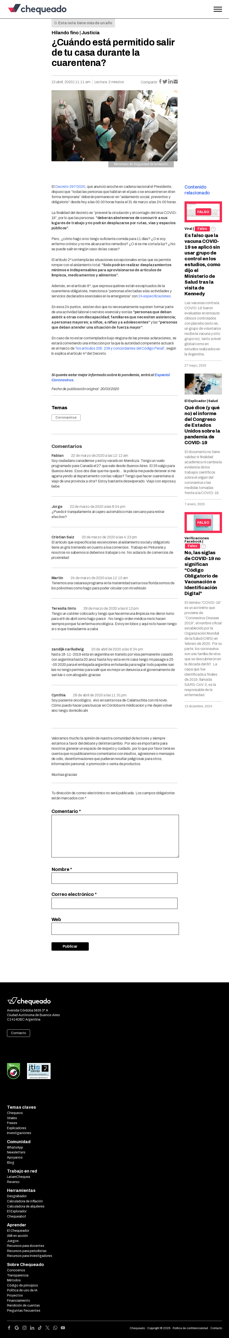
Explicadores (16, 1128)
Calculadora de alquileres (25, 1206)
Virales (12, 1118)
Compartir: (149, 82)
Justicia (90, 32)
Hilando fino (65, 32)
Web (56, 919)
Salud (213, 401)
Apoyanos (15, 1157)
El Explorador (17, 1211)
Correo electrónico (74, 894)
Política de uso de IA (22, 1290)
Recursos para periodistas (27, 1251)
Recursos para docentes (25, 1246)
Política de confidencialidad (190, 1328)
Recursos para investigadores (29, 1256)
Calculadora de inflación (25, 1201)
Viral (188, 228)
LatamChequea (18, 1177)
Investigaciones (19, 1133)
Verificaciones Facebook (197, 540)
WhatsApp (15, 1147)
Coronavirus (66, 417)
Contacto (18, 1033)
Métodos (14, 1280)
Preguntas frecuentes (23, 1310)
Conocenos (16, 1270)
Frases (12, 1123)
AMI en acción (17, 1236)
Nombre (61, 869)
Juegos (13, 1241)
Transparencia (17, 1275)
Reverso (13, 1182)
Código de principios (22, 1285)
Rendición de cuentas (23, 1305)
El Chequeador (18, 1230)
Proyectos (15, 1295)
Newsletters (16, 1152)
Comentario (66, 811)
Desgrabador (17, 1196)
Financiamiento (18, 1300)
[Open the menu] (218, 9)
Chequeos (15, 1113)
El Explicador (195, 401)
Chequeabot (16, 1216)
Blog (10, 1162)
